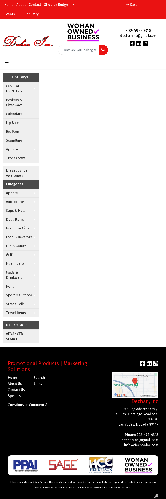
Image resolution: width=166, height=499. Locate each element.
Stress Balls (15, 304)
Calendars (14, 114)
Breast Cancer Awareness (17, 173)
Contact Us (16, 390)
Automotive (15, 202)
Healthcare (15, 264)
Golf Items (14, 255)
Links (38, 384)
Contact (35, 5)
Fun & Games (16, 246)
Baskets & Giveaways (14, 102)
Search (39, 378)
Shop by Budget (56, 5)
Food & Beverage (19, 237)
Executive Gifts (17, 228)
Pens (10, 286)
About (21, 5)
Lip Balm (13, 123)
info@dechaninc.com (141, 445)
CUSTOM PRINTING (14, 88)
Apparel (12, 149)
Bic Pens (13, 132)
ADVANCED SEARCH (14, 336)
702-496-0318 (138, 30)
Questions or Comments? (28, 405)
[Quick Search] (78, 50)
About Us (15, 384)
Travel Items (16, 313)
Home (8, 5)
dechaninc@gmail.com (138, 36)
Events (9, 14)
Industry (32, 14)
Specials (14, 396)
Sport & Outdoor (19, 295)
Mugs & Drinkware (14, 275)
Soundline (14, 140)
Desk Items (15, 219)
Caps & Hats (15, 211)
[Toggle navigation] (6, 64)
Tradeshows (15, 158)
